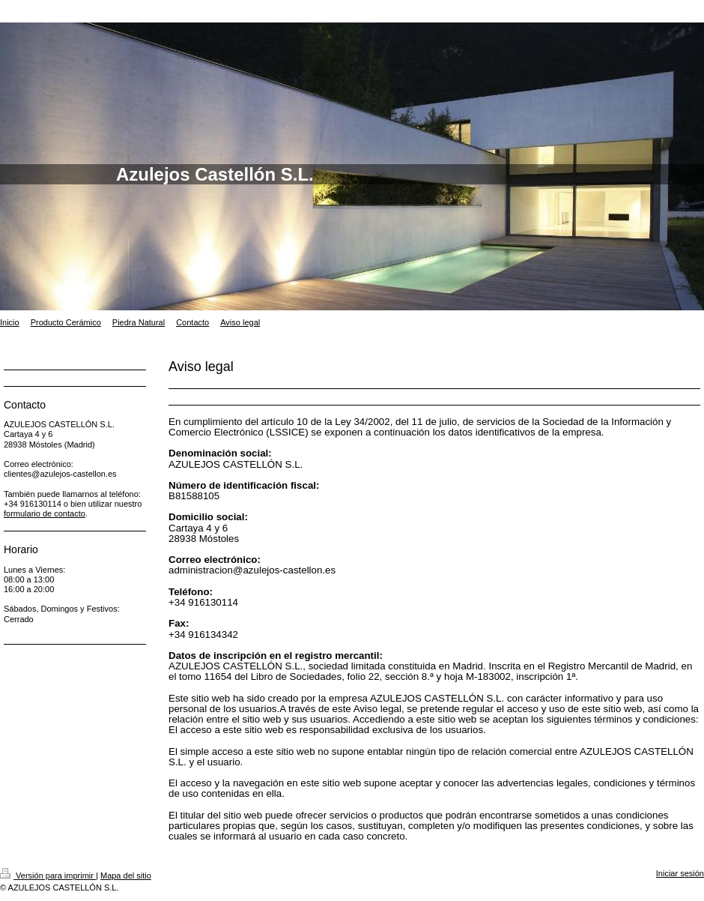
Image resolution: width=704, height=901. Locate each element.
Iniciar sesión (680, 873)
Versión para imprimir (48, 875)
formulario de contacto (44, 513)
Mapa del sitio (125, 875)
